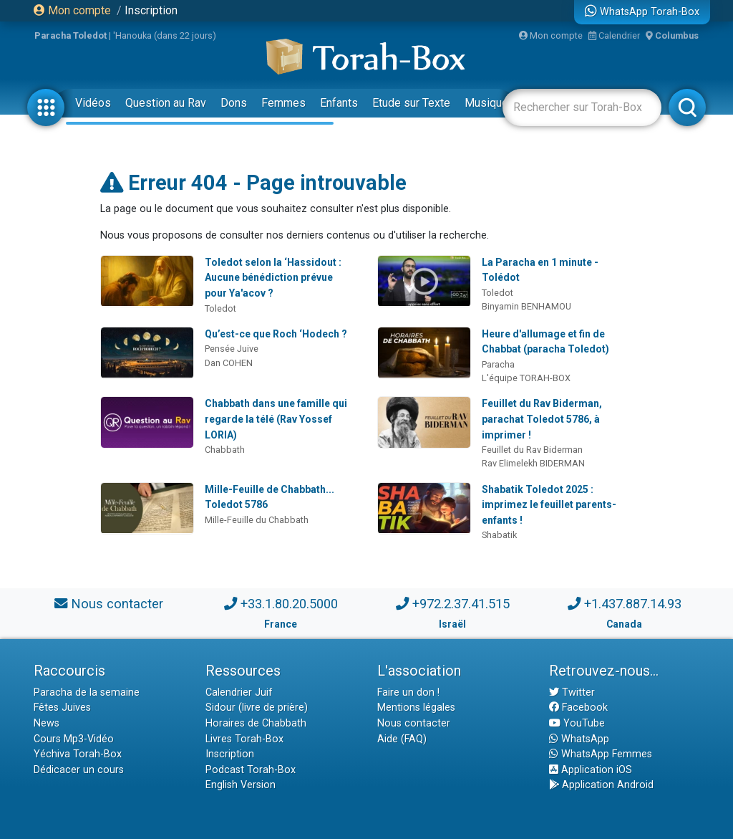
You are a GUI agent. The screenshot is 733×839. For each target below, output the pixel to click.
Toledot (220, 308)
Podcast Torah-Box (250, 770)
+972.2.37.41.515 (461, 603)
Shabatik (499, 534)
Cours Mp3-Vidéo (74, 739)
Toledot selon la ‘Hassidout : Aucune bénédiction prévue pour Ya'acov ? (273, 278)
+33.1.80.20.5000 (289, 603)
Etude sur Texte (411, 103)
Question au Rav (165, 103)
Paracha (498, 364)
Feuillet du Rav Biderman (532, 449)
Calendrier (614, 35)
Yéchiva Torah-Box (78, 754)
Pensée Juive (231, 348)
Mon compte (72, 10)
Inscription (151, 10)
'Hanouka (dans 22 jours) (164, 35)
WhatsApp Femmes (600, 754)
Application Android (601, 785)
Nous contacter (117, 603)
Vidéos (93, 103)
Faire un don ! (408, 692)
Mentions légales (416, 707)
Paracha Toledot (70, 35)
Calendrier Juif (239, 692)
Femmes (283, 103)
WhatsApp (579, 739)
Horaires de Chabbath (255, 723)
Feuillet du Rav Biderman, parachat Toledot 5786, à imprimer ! (542, 419)
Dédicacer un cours (79, 770)
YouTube (577, 723)
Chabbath (225, 449)
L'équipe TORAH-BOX (526, 378)
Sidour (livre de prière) (256, 707)
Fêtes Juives (62, 707)
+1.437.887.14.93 (632, 603)
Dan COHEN (229, 363)
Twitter (572, 692)
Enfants (339, 103)
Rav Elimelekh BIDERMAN (533, 463)
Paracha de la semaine (87, 692)
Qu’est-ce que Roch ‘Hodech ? (276, 334)
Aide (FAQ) (402, 739)
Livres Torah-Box (244, 739)
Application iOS (590, 770)
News (46, 723)
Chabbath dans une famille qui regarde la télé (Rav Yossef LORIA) (276, 419)
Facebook (578, 707)
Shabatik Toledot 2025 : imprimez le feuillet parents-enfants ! (549, 505)
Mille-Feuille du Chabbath (257, 519)
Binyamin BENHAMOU (526, 306)
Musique (486, 103)
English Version (240, 785)
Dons (233, 103)
